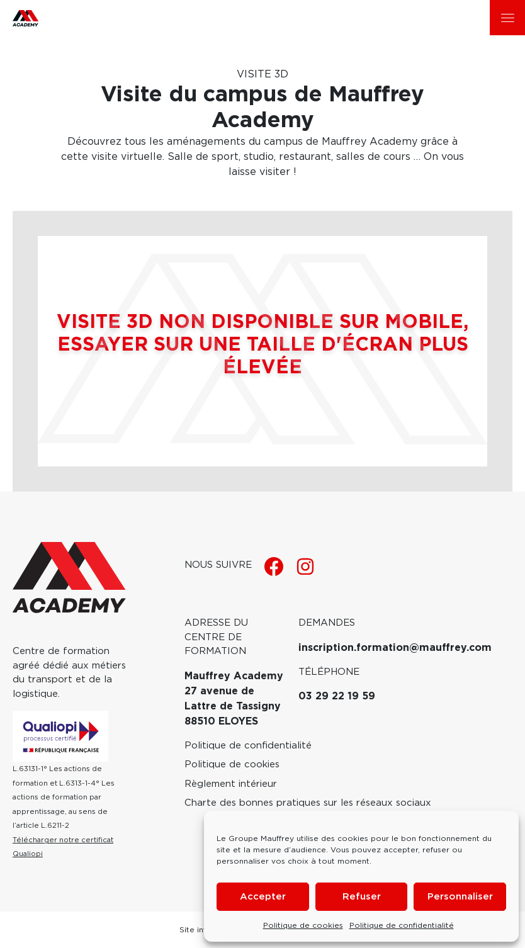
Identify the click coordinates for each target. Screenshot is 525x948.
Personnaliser (460, 896)
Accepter (263, 896)
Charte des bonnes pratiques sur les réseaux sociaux (307, 803)
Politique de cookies (303, 925)
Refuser (361, 896)
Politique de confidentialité (401, 925)
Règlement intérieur (230, 784)
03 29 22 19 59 (336, 696)
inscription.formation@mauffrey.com (395, 648)
